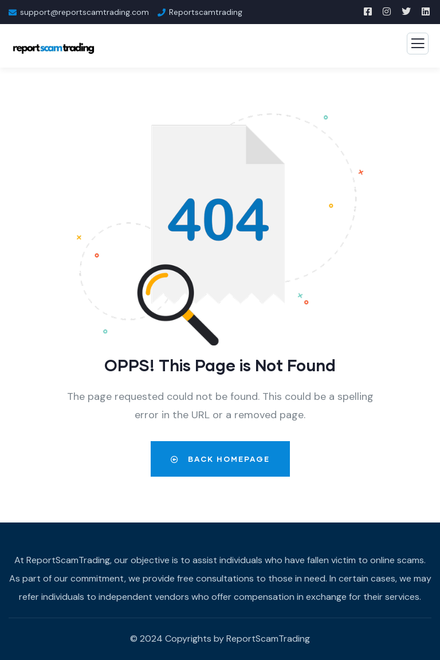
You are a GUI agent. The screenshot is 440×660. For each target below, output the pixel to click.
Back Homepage (220, 458)
